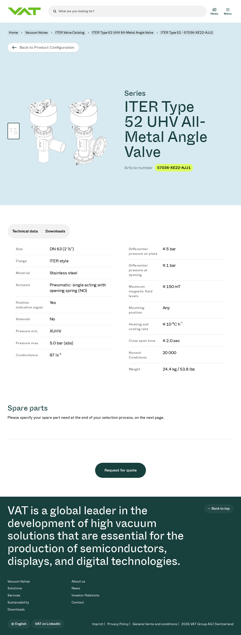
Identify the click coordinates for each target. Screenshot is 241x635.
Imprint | (98, 624)
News (76, 588)
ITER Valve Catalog (69, 33)
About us (78, 581)
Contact (78, 602)
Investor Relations (85, 595)
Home (13, 33)
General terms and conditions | (156, 624)
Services (14, 595)
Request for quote (120, 470)
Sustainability (18, 602)
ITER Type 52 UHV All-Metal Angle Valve (122, 33)
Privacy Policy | (118, 624)
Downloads (16, 609)
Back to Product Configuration (47, 47)
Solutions (15, 588)
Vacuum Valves (36, 33)
